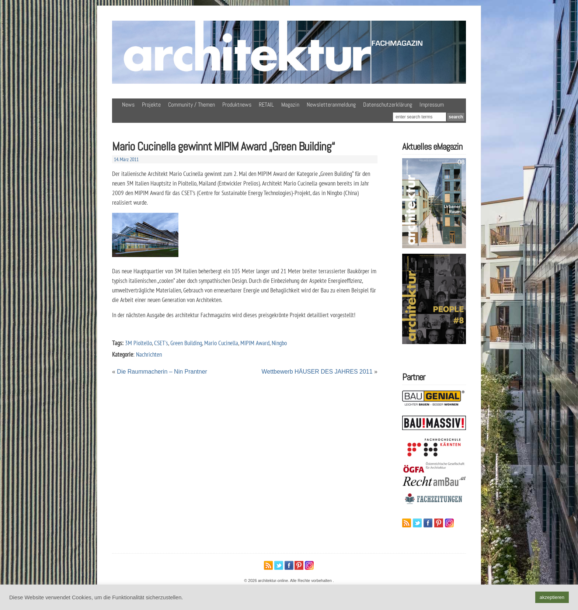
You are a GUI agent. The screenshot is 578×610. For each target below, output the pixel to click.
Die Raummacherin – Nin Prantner (162, 371)
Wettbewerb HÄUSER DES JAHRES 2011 (317, 371)
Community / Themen (191, 104)
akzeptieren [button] (552, 597)
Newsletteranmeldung (331, 104)
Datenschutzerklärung (387, 104)
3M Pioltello (138, 343)
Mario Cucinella (221, 343)
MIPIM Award (254, 343)
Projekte (151, 104)
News (128, 104)
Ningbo (279, 343)
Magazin (290, 104)
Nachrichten (149, 354)
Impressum (431, 104)
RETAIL (266, 104)
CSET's (161, 343)
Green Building (186, 343)
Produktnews (236, 104)
